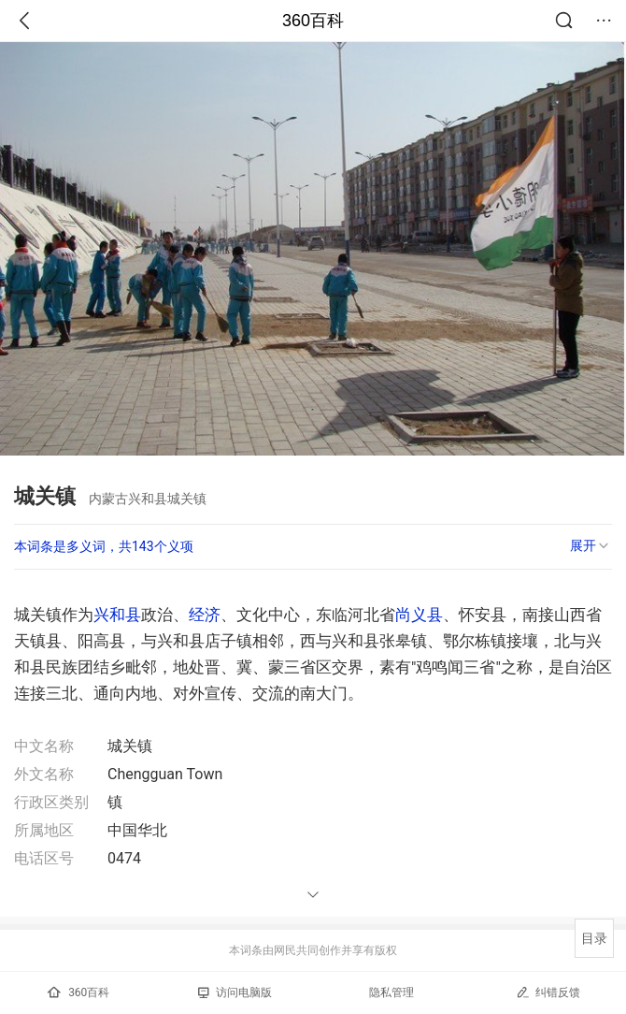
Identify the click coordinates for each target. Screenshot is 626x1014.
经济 (205, 614)
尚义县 (419, 614)
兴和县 (117, 614)
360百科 (313, 20)
